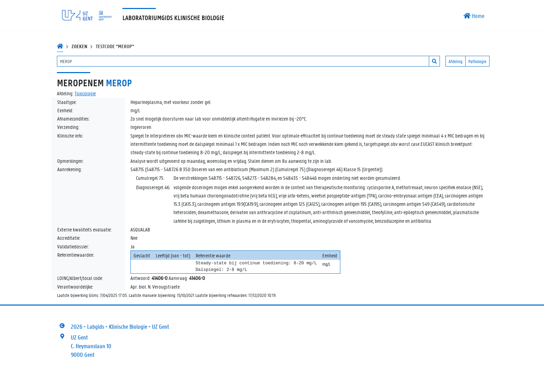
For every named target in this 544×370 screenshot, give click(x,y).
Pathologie (477, 61)
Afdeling (455, 61)
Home (474, 15)
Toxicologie (85, 93)
